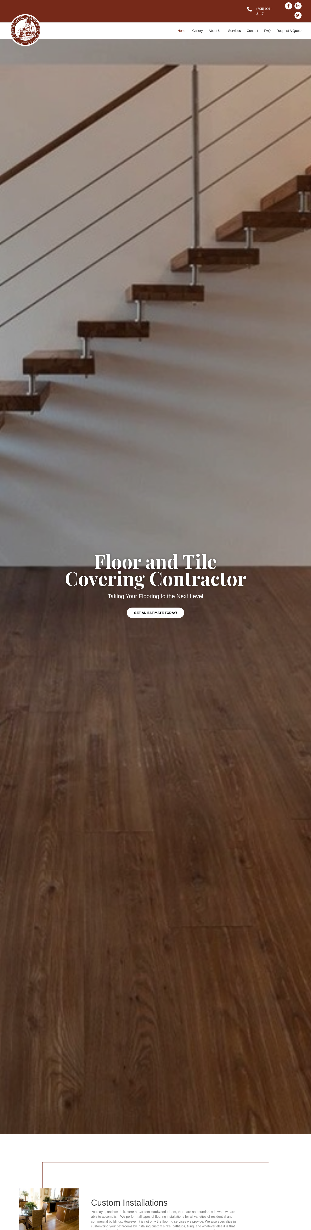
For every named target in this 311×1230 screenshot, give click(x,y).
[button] (155, 613)
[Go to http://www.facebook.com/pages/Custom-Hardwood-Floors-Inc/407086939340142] (288, 5)
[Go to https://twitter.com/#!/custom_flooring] (298, 15)
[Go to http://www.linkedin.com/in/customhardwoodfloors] (298, 5)
